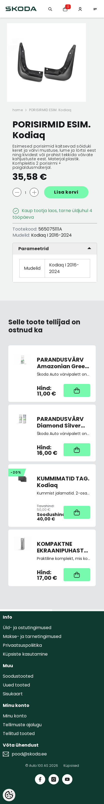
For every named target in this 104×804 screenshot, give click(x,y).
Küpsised (71, 765)
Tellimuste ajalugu (22, 725)
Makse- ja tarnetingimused (32, 636)
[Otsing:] (50, 9)
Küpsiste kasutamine (25, 654)
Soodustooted (18, 676)
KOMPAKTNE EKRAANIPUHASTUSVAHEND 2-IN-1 (63, 547)
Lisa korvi (66, 192)
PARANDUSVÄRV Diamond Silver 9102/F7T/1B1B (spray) (60, 422)
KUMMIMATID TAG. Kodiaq (63, 481)
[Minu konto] (80, 9)
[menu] (95, 9)
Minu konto (15, 716)
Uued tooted (16, 685)
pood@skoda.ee (29, 754)
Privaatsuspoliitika (22, 645)
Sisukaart (13, 694)
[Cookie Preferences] (9, 795)
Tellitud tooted (19, 733)
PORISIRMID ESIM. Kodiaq (50, 110)
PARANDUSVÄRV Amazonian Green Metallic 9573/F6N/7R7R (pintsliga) (62, 363)
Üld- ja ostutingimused (27, 627)
